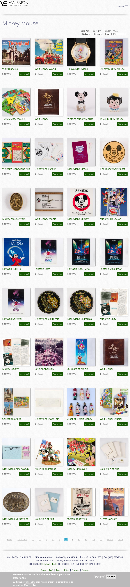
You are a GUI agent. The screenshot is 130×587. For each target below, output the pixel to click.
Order (108, 31)
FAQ (51, 570)
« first (9, 539)
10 (86, 539)
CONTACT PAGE (49, 563)
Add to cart (24, 74)
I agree (111, 576)
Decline (99, 576)
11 (94, 539)
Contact (85, 570)
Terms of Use (62, 570)
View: (116, 31)
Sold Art (85, 31)
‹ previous (22, 539)
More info (30, 585)
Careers (75, 570)
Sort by (97, 31)
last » (120, 539)
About (44, 570)
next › (110, 539)
